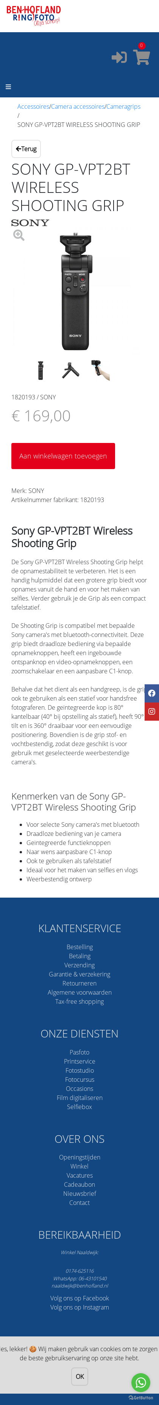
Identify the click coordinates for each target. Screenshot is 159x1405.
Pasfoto (79, 1052)
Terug (26, 149)
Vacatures (80, 1175)
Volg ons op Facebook (79, 1298)
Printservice (79, 1061)
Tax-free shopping (79, 1001)
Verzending (79, 965)
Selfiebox (79, 1107)
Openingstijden (79, 1157)
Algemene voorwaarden (80, 992)
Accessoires (33, 106)
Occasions (79, 1088)
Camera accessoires (77, 106)
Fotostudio (79, 1070)
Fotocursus (79, 1079)
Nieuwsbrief (79, 1193)
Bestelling (80, 947)
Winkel (79, 1166)
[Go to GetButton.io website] (141, 1397)
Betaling (79, 956)
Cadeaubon (79, 1184)
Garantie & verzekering (79, 974)
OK (80, 1376)
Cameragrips (123, 106)
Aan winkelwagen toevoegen (63, 455)
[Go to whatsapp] (140, 1382)
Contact (79, 1202)
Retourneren (79, 983)
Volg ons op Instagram (79, 1307)
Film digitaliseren (80, 1098)
